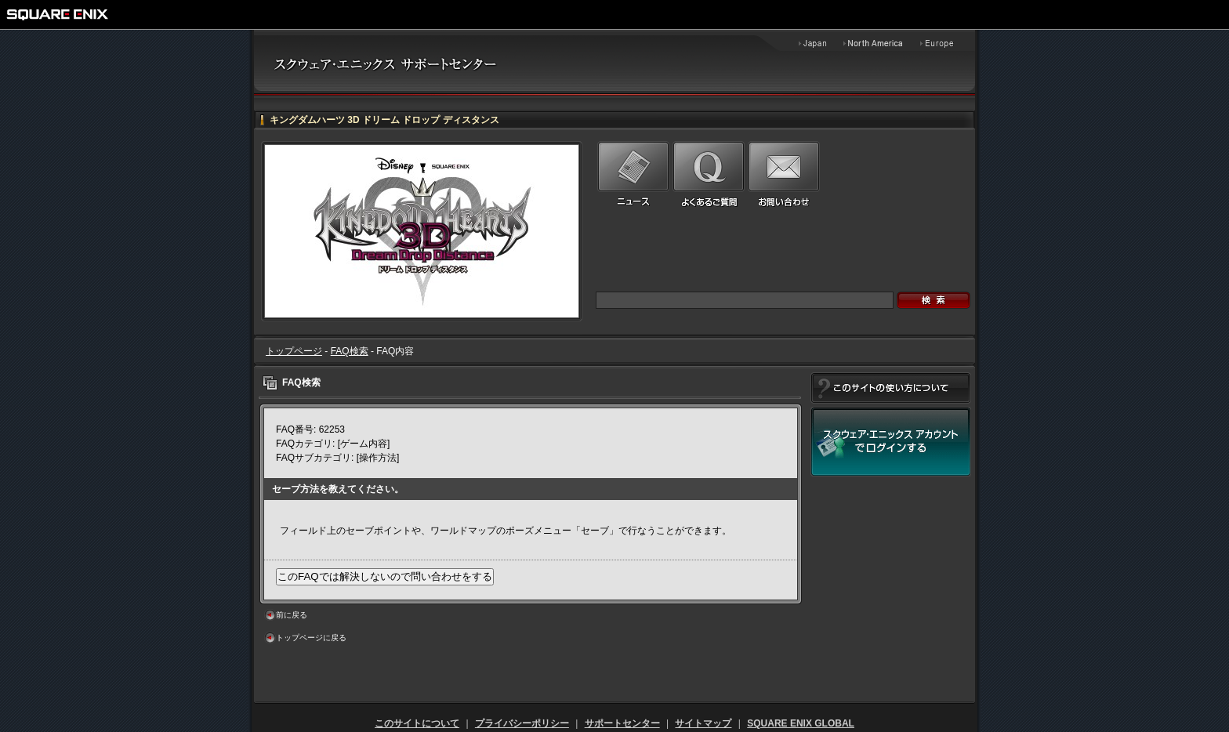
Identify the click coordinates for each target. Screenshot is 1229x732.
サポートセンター (622, 723)
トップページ (294, 351)
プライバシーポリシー (522, 723)
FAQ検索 (349, 351)
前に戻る (291, 615)
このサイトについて (417, 723)
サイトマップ (703, 723)
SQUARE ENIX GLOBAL (800, 723)
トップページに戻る (311, 637)
